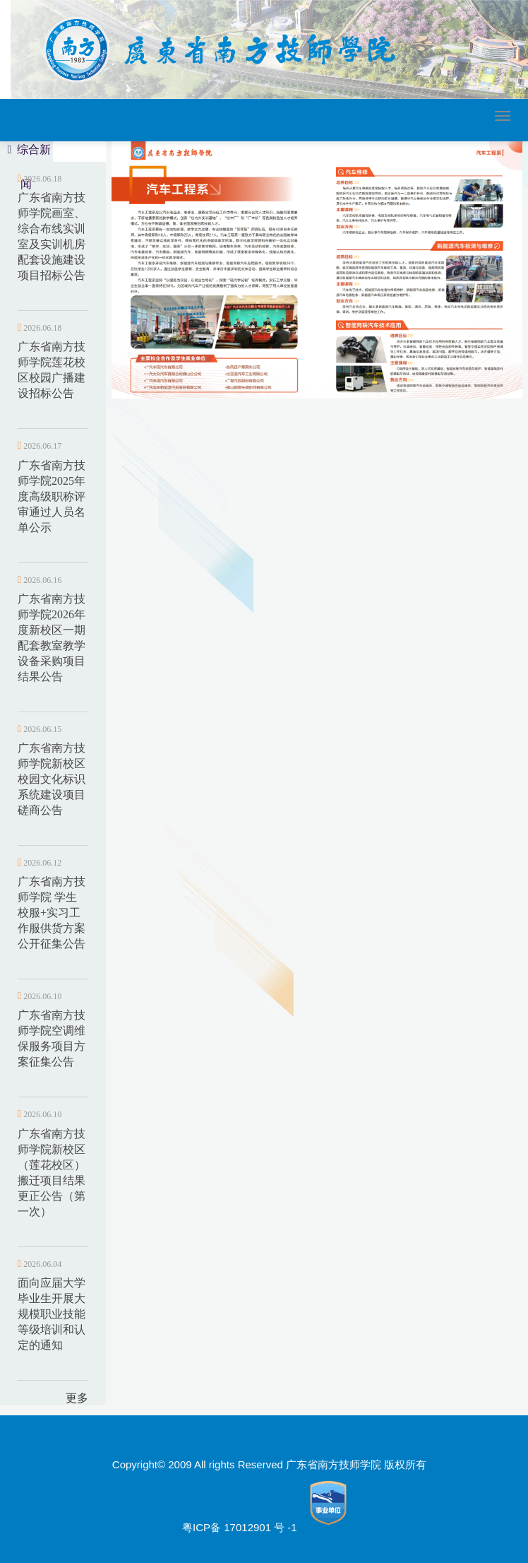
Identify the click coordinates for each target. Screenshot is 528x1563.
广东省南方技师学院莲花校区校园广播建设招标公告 (51, 370)
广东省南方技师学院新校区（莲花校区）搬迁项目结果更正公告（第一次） (51, 1172)
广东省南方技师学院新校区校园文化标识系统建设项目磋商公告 (51, 779)
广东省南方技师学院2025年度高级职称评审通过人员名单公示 (51, 496)
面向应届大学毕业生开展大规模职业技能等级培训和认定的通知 (51, 1314)
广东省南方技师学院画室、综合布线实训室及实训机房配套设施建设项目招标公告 (51, 236)
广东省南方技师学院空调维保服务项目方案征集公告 (51, 1038)
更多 (77, 1398)
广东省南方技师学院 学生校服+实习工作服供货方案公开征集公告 (51, 912)
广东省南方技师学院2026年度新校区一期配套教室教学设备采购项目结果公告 (51, 638)
